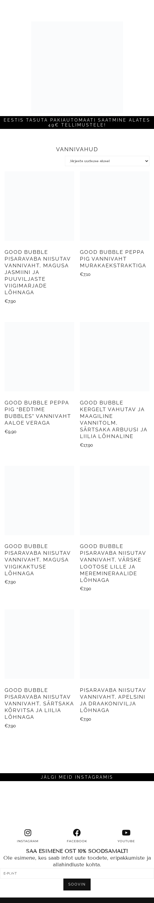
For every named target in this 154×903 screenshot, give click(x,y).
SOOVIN (77, 884)
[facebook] (77, 836)
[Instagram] (19, 805)
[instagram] (27, 836)
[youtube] (126, 836)
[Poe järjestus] (107, 161)
